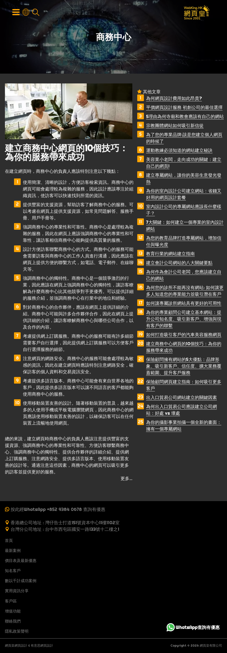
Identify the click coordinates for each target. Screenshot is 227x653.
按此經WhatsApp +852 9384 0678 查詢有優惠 (58, 509)
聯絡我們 (13, 621)
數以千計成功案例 (20, 580)
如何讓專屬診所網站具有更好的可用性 (183, 303)
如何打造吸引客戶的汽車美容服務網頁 (183, 334)
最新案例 (13, 550)
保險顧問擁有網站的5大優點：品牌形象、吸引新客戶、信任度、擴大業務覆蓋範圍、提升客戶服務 (183, 366)
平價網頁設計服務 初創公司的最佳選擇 (184, 107)
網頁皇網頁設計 (16, 645)
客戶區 (11, 601)
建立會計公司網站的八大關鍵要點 (179, 263)
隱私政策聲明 (17, 631)
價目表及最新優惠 (20, 560)
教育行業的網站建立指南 (170, 253)
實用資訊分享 (17, 590)
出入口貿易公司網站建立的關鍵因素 (181, 397)
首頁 (9, 540)
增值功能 (13, 611)
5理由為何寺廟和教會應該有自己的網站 (185, 116)
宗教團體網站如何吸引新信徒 (175, 125)
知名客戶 (13, 570)
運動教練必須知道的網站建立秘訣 (179, 150)
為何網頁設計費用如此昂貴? (174, 98)
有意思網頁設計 (42, 645)
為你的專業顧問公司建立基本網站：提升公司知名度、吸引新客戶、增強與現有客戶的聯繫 (183, 318)
